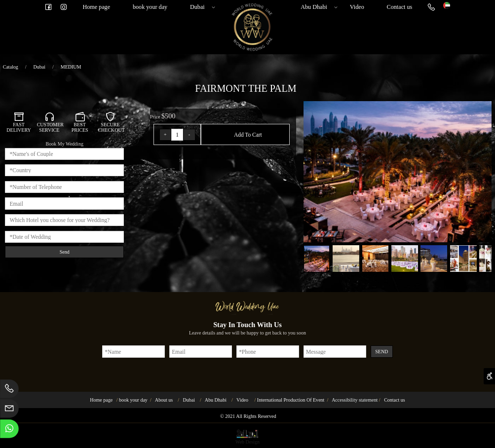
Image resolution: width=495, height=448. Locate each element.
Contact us (400, 6)
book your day (150, 6)
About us (164, 400)
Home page (96, 6)
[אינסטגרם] (63, 7)
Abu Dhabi (317, 7)
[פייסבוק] (48, 7)
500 (170, 116)
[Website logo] (446, 4)
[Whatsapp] (9, 430)
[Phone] (431, 7)
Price (155, 116)
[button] (485, 107)
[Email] (9, 410)
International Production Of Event (291, 400)
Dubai (201, 7)
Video (357, 6)
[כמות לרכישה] (177, 135)
